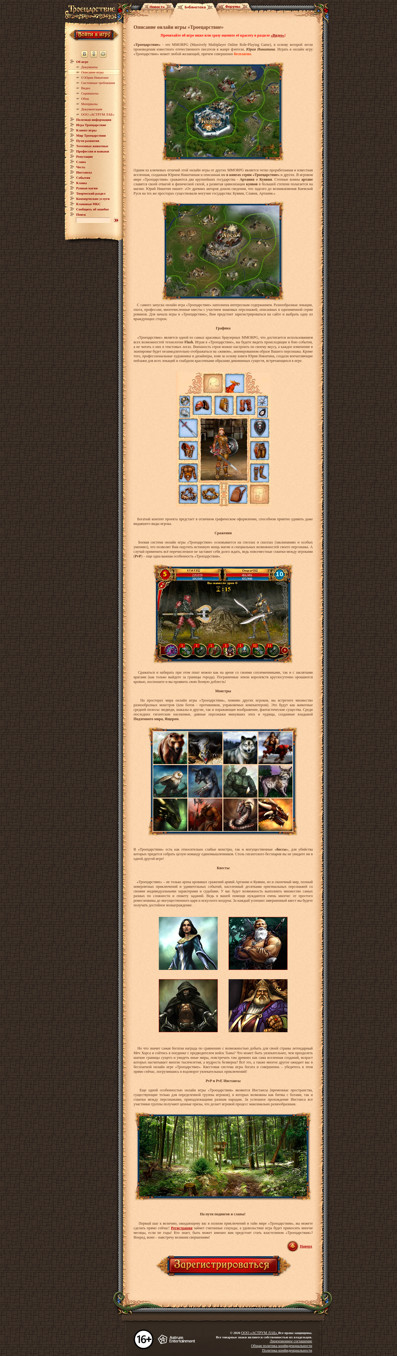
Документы (89, 67)
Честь (80, 167)
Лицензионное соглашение (291, 1341)
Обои (85, 98)
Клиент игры (86, 130)
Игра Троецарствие (91, 125)
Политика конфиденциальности (287, 1350)
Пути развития (88, 141)
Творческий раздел (90, 193)
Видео (85, 88)
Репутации (84, 156)
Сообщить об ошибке (92, 209)
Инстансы (84, 172)
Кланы (81, 183)
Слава (81, 162)
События (83, 177)
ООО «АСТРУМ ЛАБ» (97, 114)
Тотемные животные (92, 146)
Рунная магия (87, 188)
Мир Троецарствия (91, 135)
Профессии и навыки (92, 151)
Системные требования (98, 83)
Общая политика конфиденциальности (281, 1346)
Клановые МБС (88, 204)
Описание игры (92, 72)
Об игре (82, 62)
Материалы (89, 104)
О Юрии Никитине (95, 77)
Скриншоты (90, 93)
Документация (91, 109)
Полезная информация (93, 119)
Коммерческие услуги (93, 198)
